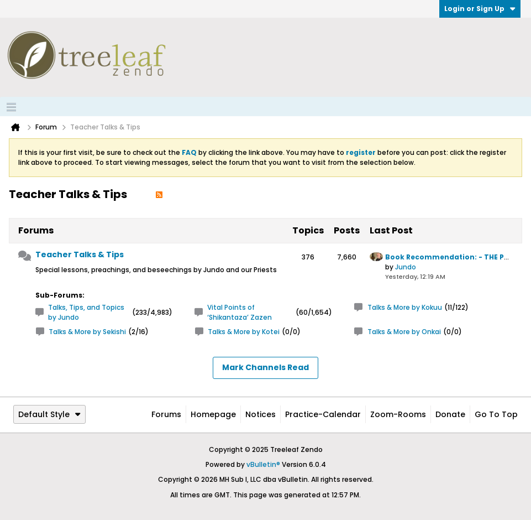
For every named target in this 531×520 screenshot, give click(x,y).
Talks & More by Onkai (404, 331)
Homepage (213, 414)
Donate (450, 414)
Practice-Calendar (323, 414)
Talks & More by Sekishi (87, 331)
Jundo (405, 267)
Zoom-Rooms (398, 414)
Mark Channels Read (265, 367)
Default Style (49, 414)
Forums (166, 414)
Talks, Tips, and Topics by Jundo (86, 312)
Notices (260, 414)
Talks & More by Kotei (244, 331)
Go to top (496, 414)
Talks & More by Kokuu (404, 307)
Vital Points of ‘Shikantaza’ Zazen (239, 312)
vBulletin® (263, 464)
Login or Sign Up (480, 8)
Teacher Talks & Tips (79, 254)
